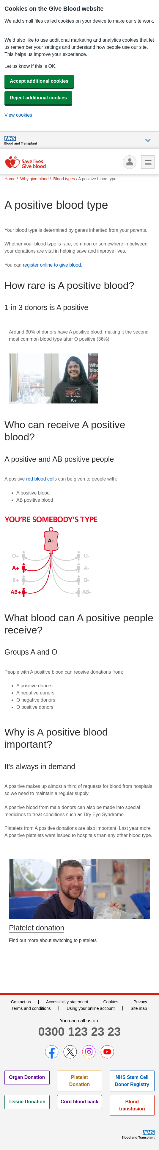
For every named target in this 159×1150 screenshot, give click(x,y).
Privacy (140, 1001)
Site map (138, 1008)
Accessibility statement (67, 1001)
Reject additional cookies (38, 97)
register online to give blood (52, 264)
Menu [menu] (148, 162)
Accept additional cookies (39, 81)
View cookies (18, 115)
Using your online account (90, 1008)
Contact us (21, 1001)
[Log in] (129, 162)
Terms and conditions (31, 1008)
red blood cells (41, 478)
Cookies (111, 1001)
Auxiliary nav (148, 140)
